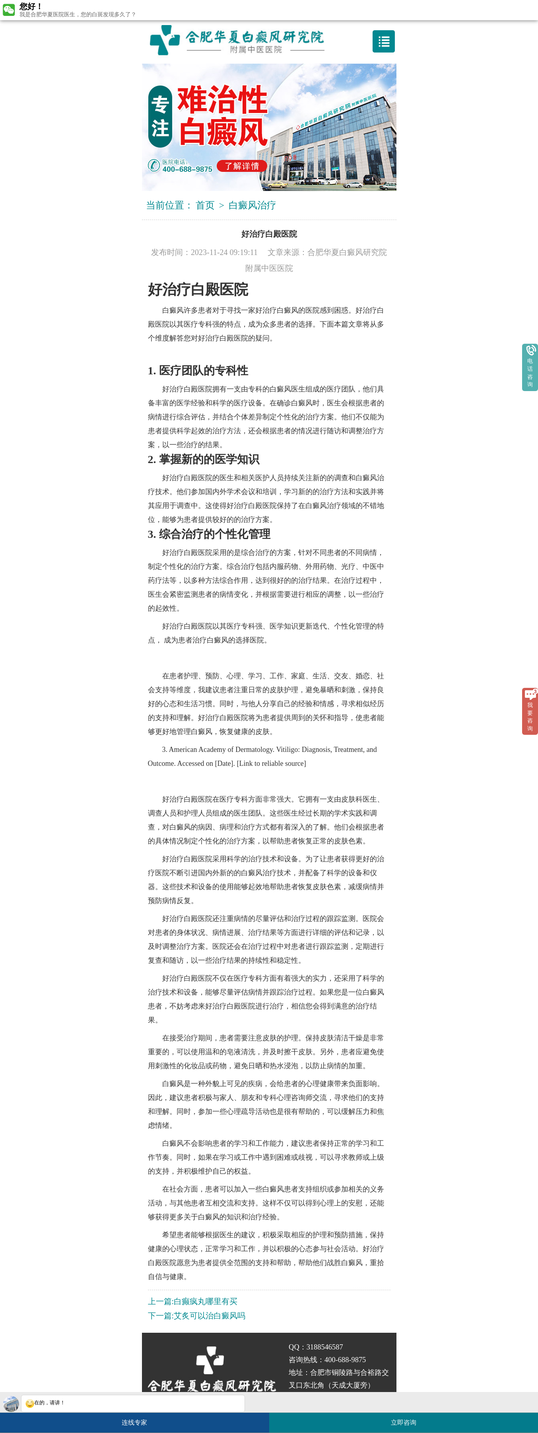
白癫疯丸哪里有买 (205, 1301)
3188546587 (325, 1347)
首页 (205, 205)
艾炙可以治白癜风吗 (209, 1315)
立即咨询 (407, 1419)
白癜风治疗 (252, 205)
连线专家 (134, 1422)
